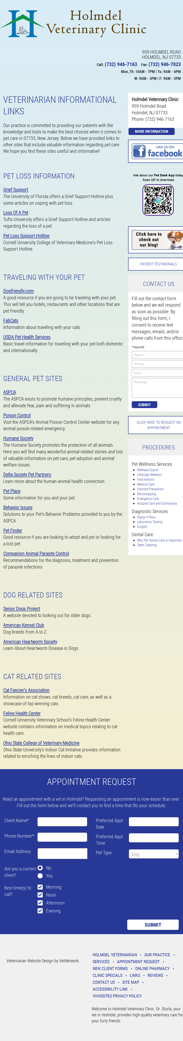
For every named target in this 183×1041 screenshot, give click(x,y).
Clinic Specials (107, 975)
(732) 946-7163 (121, 64)
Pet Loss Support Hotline (26, 236)
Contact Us (104, 982)
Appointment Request (138, 961)
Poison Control (17, 415)
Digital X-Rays (146, 517)
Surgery (142, 526)
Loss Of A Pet (15, 212)
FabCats (10, 320)
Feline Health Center (22, 713)
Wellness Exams (148, 470)
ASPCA (9, 392)
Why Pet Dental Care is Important (159, 540)
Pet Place (11, 491)
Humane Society (18, 438)
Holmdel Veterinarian (115, 955)
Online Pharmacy (152, 968)
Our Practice (157, 955)
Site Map (130, 982)
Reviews (155, 975)
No (48, 868)
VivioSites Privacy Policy (117, 996)
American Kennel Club (23, 625)
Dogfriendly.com (18, 291)
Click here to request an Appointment (159, 425)
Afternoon (55, 903)
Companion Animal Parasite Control (36, 553)
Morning (54, 887)
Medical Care (145, 484)
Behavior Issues (17, 507)
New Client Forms (110, 968)
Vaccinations (145, 479)
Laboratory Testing (149, 521)
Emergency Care (148, 498)
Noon (51, 895)
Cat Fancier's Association (26, 690)
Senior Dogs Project (21, 608)
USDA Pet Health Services (26, 337)
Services (101, 961)
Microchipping (146, 494)
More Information (151, 131)
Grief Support (15, 189)
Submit (144, 404)
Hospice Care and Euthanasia (157, 503)
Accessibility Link (110, 989)
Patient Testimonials (158, 263)
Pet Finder (12, 530)
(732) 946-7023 (164, 64)
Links (135, 975)
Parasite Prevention (150, 489)
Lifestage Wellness (149, 474)
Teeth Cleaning (147, 545)
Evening (53, 911)
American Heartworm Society (30, 642)
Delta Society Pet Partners (27, 474)
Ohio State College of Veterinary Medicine (41, 743)
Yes (49, 876)
